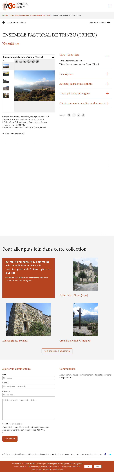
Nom (4, 374)
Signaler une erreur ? (14, 133)
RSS (72, 454)
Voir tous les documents (57, 351)
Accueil (5, 15)
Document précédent (16, 22)
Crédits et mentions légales (13, 454)
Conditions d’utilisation (12, 424)
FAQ (77, 454)
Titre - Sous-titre (69, 54)
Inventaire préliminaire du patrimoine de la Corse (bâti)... (31, 15)
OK (88, 466)
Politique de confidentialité (38, 454)
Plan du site (56, 454)
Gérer (98, 466)
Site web (6, 391)
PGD (100, 454)
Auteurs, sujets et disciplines (76, 83)
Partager (62, 115)
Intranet (65, 454)
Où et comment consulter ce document (82, 103)
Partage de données (89, 454)
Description (66, 74)
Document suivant (97, 22)
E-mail (5, 383)
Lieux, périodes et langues (74, 93)
